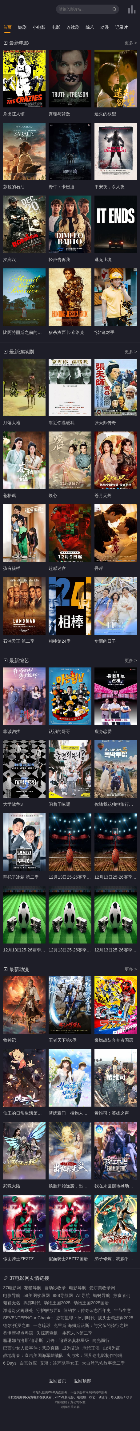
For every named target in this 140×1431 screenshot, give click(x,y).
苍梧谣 (9, 495)
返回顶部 (82, 1380)
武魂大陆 (11, 1185)
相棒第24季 (60, 641)
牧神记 (9, 1040)
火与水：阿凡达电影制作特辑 (94, 1355)
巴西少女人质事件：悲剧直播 (31, 1348)
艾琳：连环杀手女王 (59, 1363)
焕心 (53, 495)
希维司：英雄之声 (111, 1113)
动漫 (104, 27)
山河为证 (111, 1348)
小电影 (39, 27)
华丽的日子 (105, 641)
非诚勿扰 (11, 731)
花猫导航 (32, 1287)
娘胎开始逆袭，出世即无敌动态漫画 (83, 1185)
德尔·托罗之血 (16, 1325)
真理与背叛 (59, 113)
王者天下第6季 (63, 1040)
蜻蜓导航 (101, 1295)
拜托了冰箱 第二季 (21, 877)
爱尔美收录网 (102, 1287)
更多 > (131, 42)
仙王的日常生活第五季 (24, 1113)
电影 (56, 27)
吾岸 (98, 568)
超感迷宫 (57, 568)
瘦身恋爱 (103, 731)
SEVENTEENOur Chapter (28, 1317)
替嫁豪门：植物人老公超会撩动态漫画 (85, 1113)
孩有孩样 (11, 568)
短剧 (22, 27)
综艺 (90, 27)
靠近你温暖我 (61, 422)
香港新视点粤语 (18, 1333)
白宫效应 (28, 1363)
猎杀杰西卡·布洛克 (66, 332)
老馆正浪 (91, 1348)
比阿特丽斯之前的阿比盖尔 (29, 332)
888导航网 (63, 1295)
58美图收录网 (36, 1295)
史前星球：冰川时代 (75, 1317)
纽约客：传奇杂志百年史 (87, 1310)
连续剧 (72, 27)
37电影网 (12, 1287)
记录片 (121, 27)
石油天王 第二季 (18, 641)
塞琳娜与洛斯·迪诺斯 (23, 1340)
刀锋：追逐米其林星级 (67, 1340)
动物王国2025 (57, 1302)
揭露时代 (32, 1302)
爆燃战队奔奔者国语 (113, 1040)
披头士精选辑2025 (115, 1317)
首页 (7, 27)
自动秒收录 (55, 1287)
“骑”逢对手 (104, 332)
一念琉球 (41, 1325)
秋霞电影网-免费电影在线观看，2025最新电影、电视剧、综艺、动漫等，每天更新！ (68, 1397)
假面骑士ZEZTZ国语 (68, 1258)
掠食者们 (121, 1295)
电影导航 (77, 1287)
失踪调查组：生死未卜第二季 (64, 1333)
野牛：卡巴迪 (61, 186)
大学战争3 (13, 804)
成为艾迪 (70, 1348)
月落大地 (11, 422)
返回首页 (57, 1380)
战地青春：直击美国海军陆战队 (33, 1355)
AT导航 (83, 1295)
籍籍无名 (11, 1302)
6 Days (10, 1363)
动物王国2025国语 (91, 1302)
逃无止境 (103, 259)
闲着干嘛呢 (59, 804)
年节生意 (122, 1310)
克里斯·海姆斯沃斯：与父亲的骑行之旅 (91, 1325)
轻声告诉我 (59, 259)
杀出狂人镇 (14, 113)
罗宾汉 (9, 259)
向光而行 (101, 1340)
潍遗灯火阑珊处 (18, 1310)
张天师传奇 (105, 422)
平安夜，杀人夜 (109, 186)
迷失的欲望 (105, 113)
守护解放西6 (48, 1310)
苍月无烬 (103, 495)
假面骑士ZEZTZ (18, 1258)
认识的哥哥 (59, 731)
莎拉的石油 (14, 186)
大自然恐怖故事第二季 (103, 1363)
